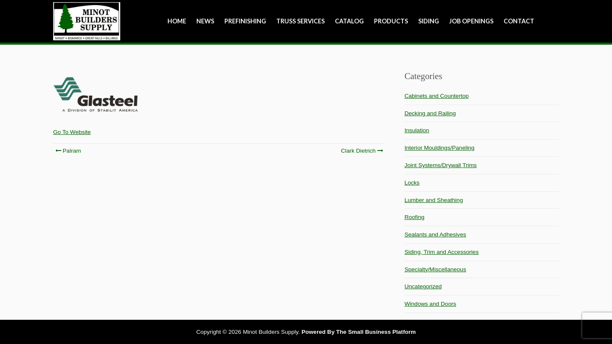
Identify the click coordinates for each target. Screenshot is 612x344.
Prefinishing (245, 21)
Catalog (349, 21)
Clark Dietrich (361, 151)
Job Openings (471, 21)
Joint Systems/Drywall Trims (441, 165)
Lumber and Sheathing (434, 200)
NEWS (205, 21)
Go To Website (72, 132)
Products (391, 21)
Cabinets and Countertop (437, 96)
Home (176, 21)
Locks (412, 182)
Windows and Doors (430, 304)
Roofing (415, 217)
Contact (519, 21)
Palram (68, 151)
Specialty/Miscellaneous (435, 269)
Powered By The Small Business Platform (358, 332)
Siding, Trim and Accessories (442, 252)
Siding (428, 21)
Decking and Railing (430, 113)
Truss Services (300, 21)
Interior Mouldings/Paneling (440, 148)
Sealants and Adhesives (435, 234)
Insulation (417, 130)
